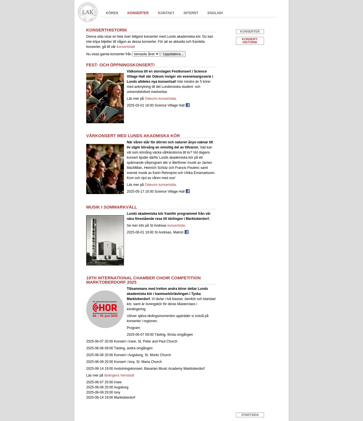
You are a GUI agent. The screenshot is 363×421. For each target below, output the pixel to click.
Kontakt (166, 13)
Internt (190, 13)
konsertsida (125, 47)
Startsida (250, 414)
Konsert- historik (250, 40)
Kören (112, 13)
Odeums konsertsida (160, 99)
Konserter (138, 13)
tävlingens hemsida (118, 375)
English (215, 13)
